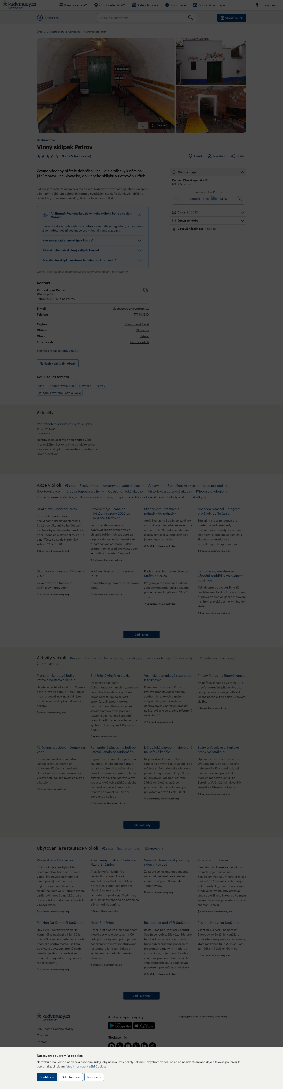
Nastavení (94, 1077)
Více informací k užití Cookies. (86, 1066)
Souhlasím (47, 1077)
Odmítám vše (71, 1077)
